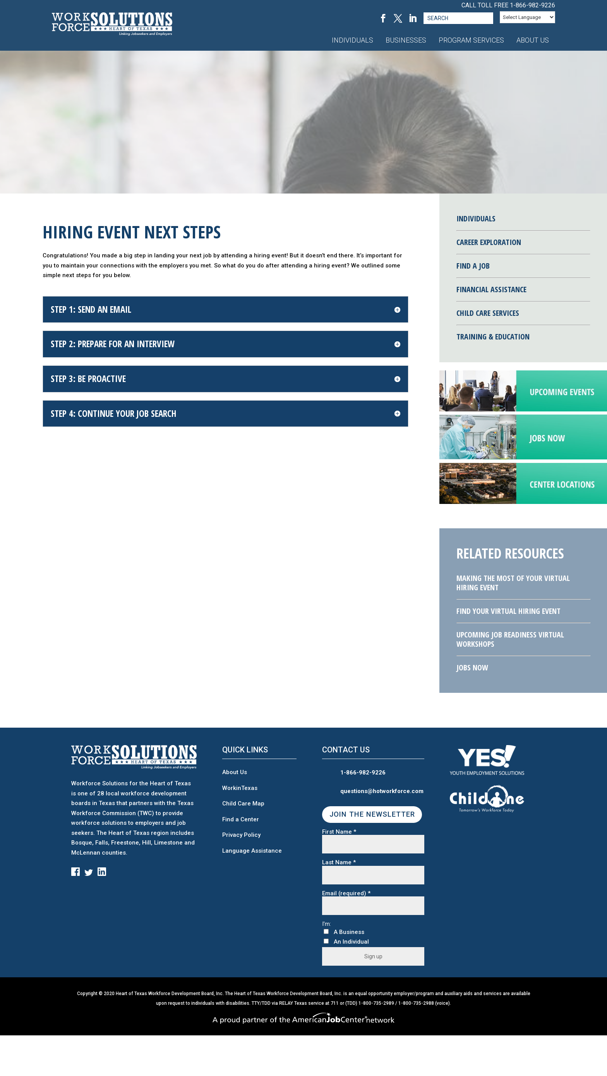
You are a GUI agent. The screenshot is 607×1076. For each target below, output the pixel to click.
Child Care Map (243, 803)
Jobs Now (472, 667)
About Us (234, 772)
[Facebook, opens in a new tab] (383, 18)
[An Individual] (326, 941)
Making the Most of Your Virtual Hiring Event (513, 583)
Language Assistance (252, 850)
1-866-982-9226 (532, 5)
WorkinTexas (239, 788)
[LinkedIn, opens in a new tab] (412, 18)
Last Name (339, 862)
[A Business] (326, 931)
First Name (339, 832)
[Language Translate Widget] (527, 17)
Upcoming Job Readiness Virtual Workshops (510, 639)
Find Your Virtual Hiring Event (508, 611)
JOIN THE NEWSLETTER (372, 814)
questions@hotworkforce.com (382, 791)
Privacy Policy (241, 834)
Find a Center (240, 819)
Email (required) (346, 893)
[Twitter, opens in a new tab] (398, 18)
